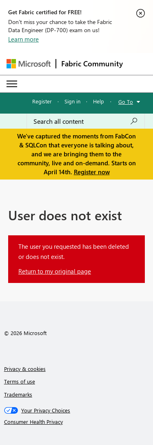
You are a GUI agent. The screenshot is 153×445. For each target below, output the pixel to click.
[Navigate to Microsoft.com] (29, 63)
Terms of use (19, 381)
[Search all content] (86, 121)
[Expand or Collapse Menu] (12, 83)
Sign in (72, 101)
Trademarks (18, 394)
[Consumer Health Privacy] (76, 422)
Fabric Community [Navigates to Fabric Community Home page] (92, 63)
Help (98, 101)
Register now (92, 172)
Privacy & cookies (25, 368)
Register (42, 101)
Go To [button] (125, 101)
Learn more (23, 39)
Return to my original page (54, 271)
